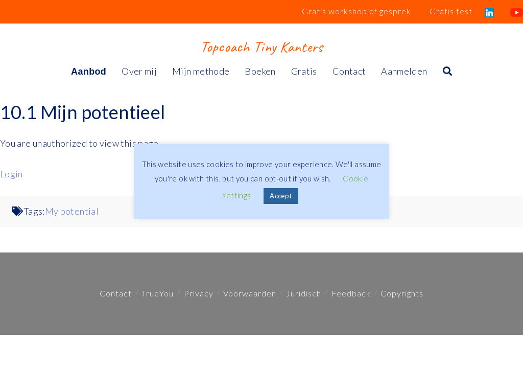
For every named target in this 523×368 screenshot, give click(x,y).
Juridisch (303, 293)
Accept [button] (281, 196)
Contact (116, 293)
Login (11, 173)
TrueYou (157, 293)
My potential (72, 211)
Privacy (198, 293)
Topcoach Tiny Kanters (261, 46)
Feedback (351, 293)
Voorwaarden (249, 293)
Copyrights (402, 293)
